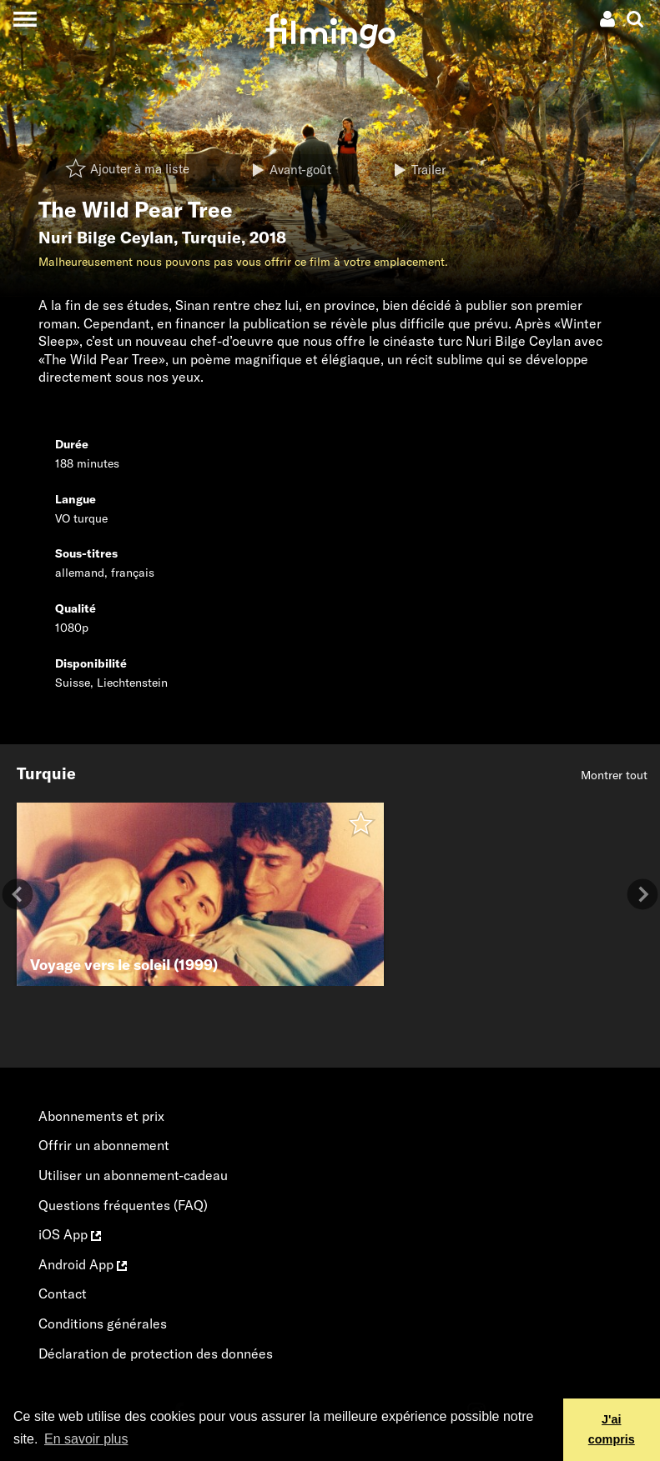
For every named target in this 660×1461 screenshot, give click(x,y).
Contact (62, 1293)
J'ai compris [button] (611, 1429)
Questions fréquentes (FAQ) (123, 1205)
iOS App (69, 1234)
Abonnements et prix (101, 1116)
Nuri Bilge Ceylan (106, 238)
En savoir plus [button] (86, 1439)
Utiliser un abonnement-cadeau (133, 1175)
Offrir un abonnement (103, 1145)
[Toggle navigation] (24, 19)
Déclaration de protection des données (155, 1353)
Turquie (211, 238)
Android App (82, 1264)
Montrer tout (614, 775)
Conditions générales (102, 1323)
